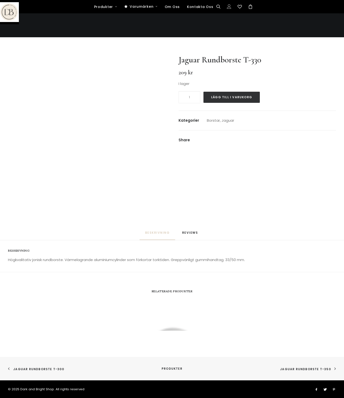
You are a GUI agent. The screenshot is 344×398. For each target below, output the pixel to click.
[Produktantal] (189, 97)
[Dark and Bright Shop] (172, 12)
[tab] (191, 235)
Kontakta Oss (200, 31)
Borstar (213, 120)
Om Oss (172, 31)
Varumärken (143, 30)
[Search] (220, 30)
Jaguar (228, 120)
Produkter (105, 31)
